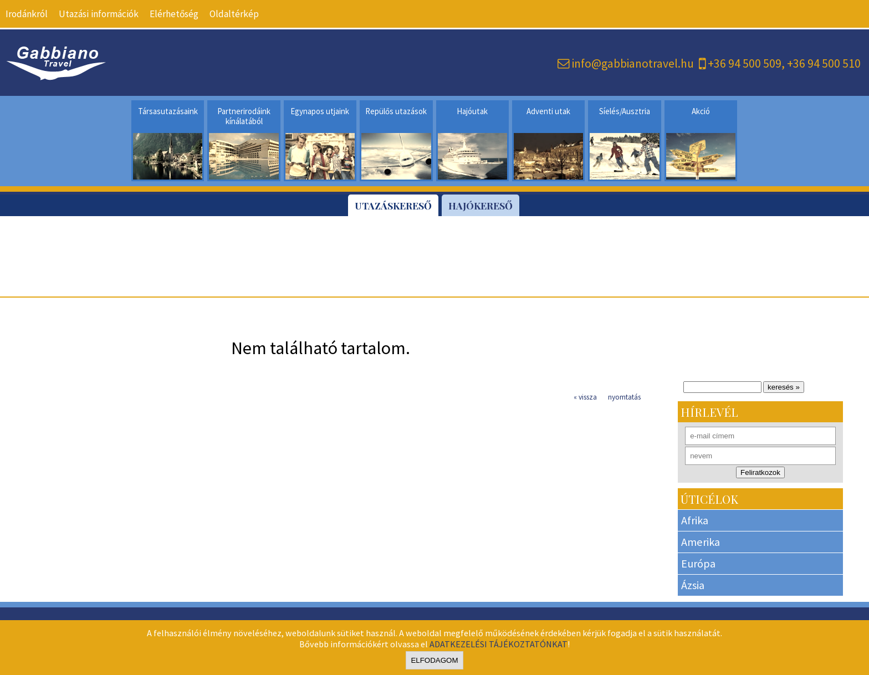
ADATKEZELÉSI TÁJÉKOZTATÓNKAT (499, 644)
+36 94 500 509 (744, 63)
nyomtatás (624, 397)
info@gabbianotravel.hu (633, 63)
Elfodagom (434, 660)
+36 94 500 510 (824, 63)
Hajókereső (480, 205)
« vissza (585, 397)
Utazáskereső (393, 205)
